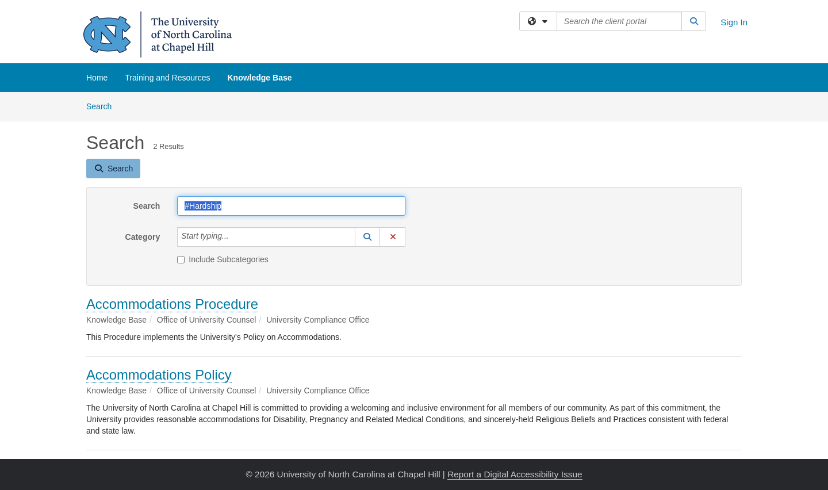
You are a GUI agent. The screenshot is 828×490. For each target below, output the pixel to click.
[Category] (235, 237)
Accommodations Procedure (172, 304)
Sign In (733, 22)
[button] (367, 237)
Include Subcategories (223, 259)
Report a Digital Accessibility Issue (514, 474)
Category (142, 237)
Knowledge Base (259, 77)
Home (97, 77)
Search (103, 105)
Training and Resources (167, 77)
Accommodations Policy (159, 374)
